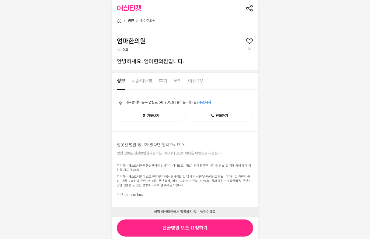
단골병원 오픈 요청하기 (185, 228)
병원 (131, 21)
